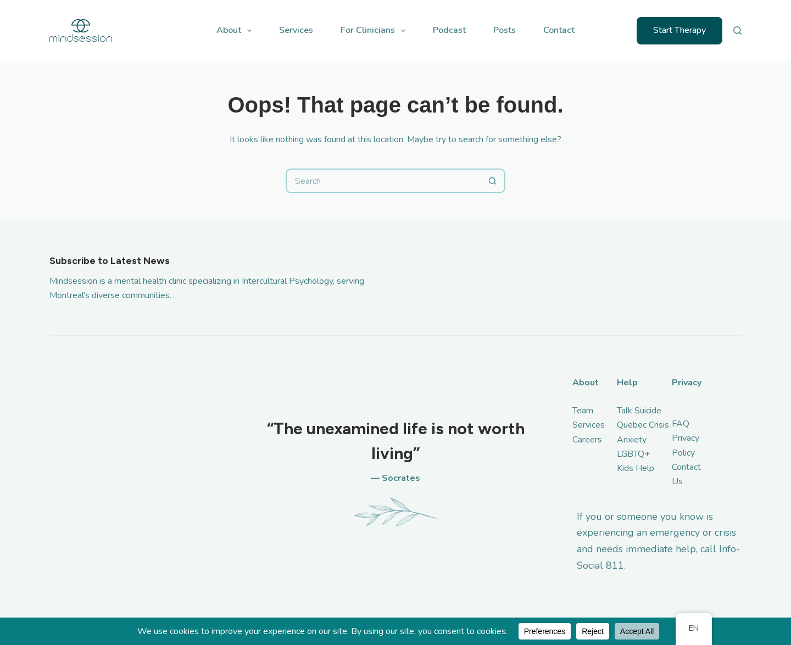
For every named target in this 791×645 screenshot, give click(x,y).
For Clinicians (375, 30)
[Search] (737, 30)
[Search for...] (383, 181)
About (236, 30)
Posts (504, 30)
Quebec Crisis (643, 425)
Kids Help (635, 468)
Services (296, 30)
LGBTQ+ (633, 454)
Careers (587, 440)
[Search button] (493, 181)
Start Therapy (679, 30)
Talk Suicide (639, 411)
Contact (559, 30)
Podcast (449, 30)
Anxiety (632, 440)
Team (582, 411)
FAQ (680, 424)
